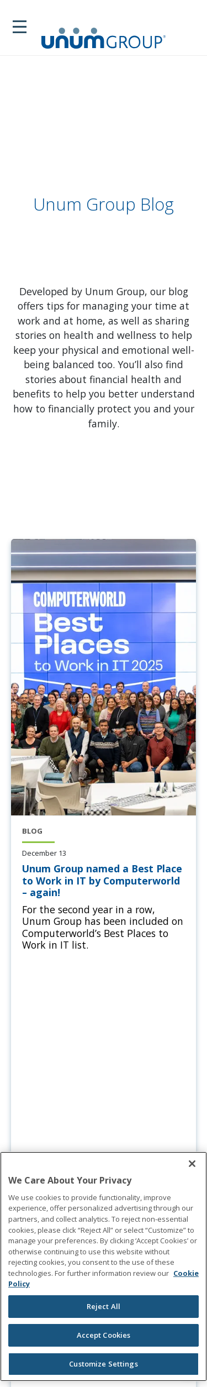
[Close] (192, 1164)
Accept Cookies (104, 1335)
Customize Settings (103, 1364)
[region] (103, 1266)
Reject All (103, 1306)
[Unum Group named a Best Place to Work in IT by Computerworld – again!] (103, 880)
